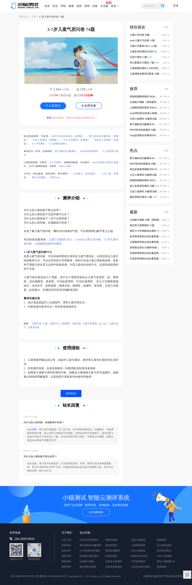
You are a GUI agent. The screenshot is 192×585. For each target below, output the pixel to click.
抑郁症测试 (111, 540)
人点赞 (84, 89)
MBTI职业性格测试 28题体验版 (146, 130)
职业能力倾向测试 (89, 556)
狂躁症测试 (111, 556)
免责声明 (66, 556)
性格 (94, 6)
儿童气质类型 (90, 323)
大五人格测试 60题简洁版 (143, 175)
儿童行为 (54, 323)
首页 (46, 6)
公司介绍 (66, 540)
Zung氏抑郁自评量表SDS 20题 (146, 135)
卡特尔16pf (54, 177)
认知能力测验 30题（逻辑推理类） (148, 219)
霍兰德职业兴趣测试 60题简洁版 (147, 124)
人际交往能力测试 (140, 567)
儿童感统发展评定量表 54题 (144, 73)
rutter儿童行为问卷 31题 (142, 40)
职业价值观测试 (113, 567)
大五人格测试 (138, 550)
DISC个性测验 (164, 556)
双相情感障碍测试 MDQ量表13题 (147, 96)
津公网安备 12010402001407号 (51, 576)
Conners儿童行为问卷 (88, 239)
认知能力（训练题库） (85, 173)
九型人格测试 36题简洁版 (143, 118)
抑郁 (62, 6)
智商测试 (161, 567)
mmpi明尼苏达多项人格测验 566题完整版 (151, 113)
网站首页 (24, 16)
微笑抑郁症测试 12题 (141, 197)
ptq (100, 323)
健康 (70, 6)
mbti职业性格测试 (89, 151)
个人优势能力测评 (57, 143)
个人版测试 (53, 105)
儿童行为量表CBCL (60, 239)
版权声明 (66, 567)
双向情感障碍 (112, 550)
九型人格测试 (138, 540)
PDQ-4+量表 (65, 166)
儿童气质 (36, 323)
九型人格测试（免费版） (46, 140)
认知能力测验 (87, 561)
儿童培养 (76, 323)
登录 (175, 5)
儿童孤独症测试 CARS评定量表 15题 (149, 68)
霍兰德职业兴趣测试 (65, 151)
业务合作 (66, 550)
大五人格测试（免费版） (76, 140)
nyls (105, 323)
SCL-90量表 (55, 162)
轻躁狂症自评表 (139, 556)
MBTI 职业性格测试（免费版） (68, 136)
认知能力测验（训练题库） (144, 102)
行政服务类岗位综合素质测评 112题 (148, 242)
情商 (86, 6)
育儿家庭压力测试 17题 (142, 62)
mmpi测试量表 (164, 545)
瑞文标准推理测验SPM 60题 (145, 169)
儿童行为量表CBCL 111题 (143, 46)
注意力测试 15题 (139, 57)
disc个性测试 (38, 143)
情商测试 (161, 540)
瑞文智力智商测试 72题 (142, 225)
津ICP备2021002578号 (22, 576)
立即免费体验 (96, 512)
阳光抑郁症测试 (88, 567)
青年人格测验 (38, 177)
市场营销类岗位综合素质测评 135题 (149, 253)
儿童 (33, 16)
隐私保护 (66, 561)
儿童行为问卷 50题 (140, 35)
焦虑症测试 (111, 545)
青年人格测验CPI (166, 561)
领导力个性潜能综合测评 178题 (146, 231)
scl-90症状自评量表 (90, 550)
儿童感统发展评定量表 (48, 243)
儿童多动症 (34, 327)
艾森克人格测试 (113, 561)
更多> (167, 27)
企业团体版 (88, 105)
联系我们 (66, 545)
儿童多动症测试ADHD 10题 (144, 51)
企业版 (103, 6)
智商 (78, 6)
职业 (54, 6)
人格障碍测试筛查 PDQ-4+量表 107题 (149, 107)
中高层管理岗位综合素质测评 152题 (149, 258)
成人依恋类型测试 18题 (142, 186)
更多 (113, 6)
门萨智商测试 (138, 561)
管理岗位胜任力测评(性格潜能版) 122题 (151, 247)
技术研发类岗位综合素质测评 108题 (149, 236)
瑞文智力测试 (164, 550)
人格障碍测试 (138, 545)
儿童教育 (65, 323)
